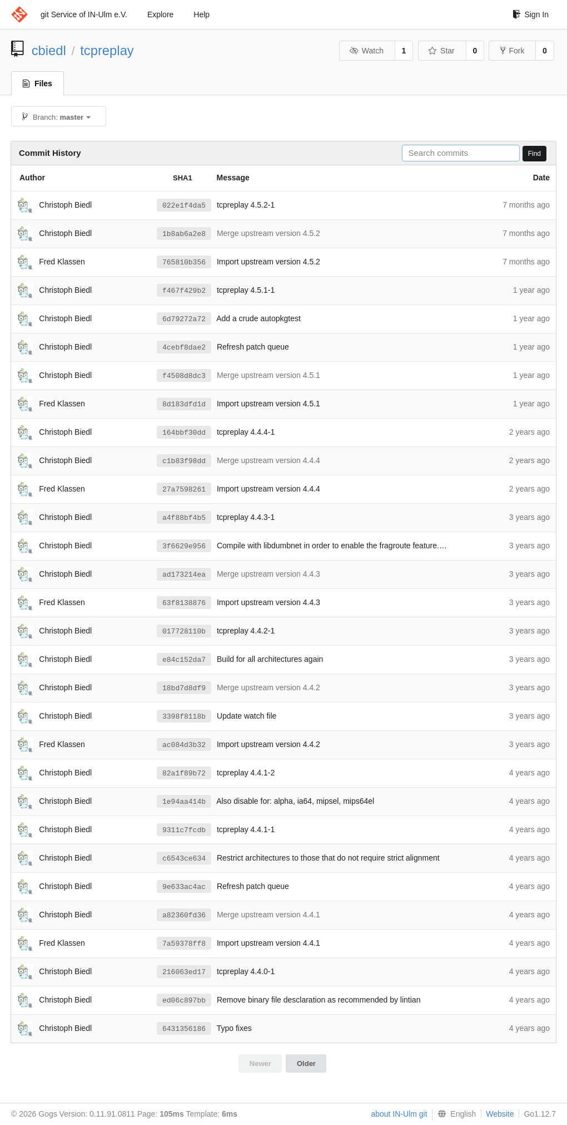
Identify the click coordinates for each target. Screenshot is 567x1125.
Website (500, 1113)
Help (201, 14)
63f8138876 (184, 603)
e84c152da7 (184, 660)
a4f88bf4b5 (184, 518)
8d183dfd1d (184, 404)
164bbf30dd (184, 433)
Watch (366, 50)
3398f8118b (184, 716)
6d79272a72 (184, 319)
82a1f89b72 (184, 773)
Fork (512, 50)
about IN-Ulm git (399, 1113)
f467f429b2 (184, 291)
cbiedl (49, 50)
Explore (160, 14)
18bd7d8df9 (184, 688)
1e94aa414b (184, 802)
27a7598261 (184, 489)
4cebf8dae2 (184, 347)
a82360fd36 (184, 915)
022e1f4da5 (184, 205)
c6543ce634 (184, 858)
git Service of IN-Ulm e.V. (84, 14)
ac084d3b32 (184, 745)
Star (441, 50)
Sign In (531, 14)
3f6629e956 (184, 546)
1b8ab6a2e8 (184, 234)
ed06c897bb (184, 1000)
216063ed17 (184, 972)
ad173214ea (184, 574)
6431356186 (184, 1029)
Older (306, 1063)
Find (534, 154)
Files (37, 83)
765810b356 (184, 262)
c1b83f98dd (184, 461)
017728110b (184, 631)
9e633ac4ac (184, 887)
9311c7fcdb (184, 830)
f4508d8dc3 (184, 376)
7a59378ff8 (184, 944)
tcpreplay (107, 50)
